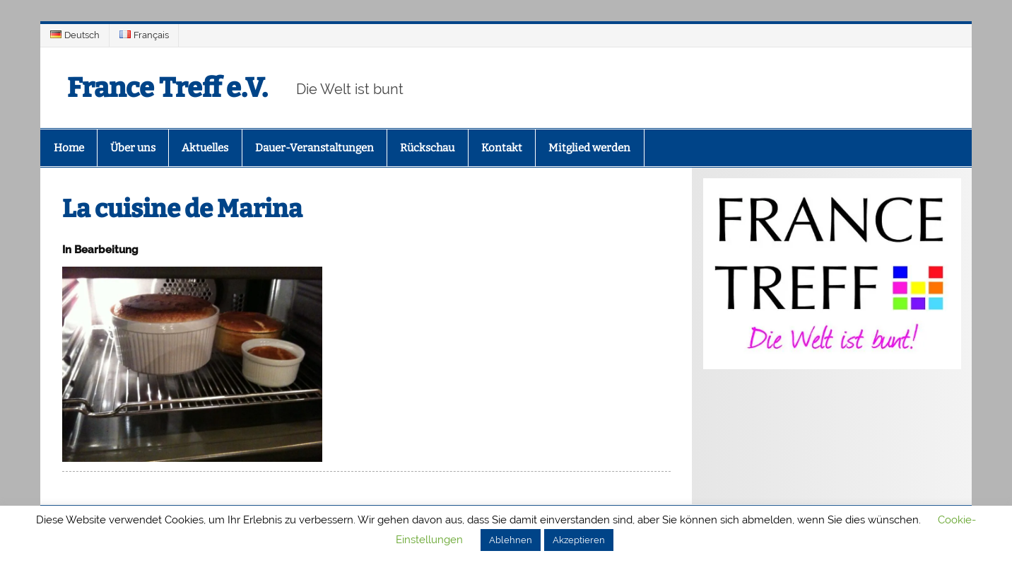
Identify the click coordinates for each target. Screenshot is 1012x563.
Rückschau (427, 147)
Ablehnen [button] (510, 540)
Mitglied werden (589, 147)
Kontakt (501, 147)
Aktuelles (205, 147)
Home (69, 147)
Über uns (132, 147)
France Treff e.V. (167, 87)
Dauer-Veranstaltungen (314, 147)
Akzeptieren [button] (579, 540)
